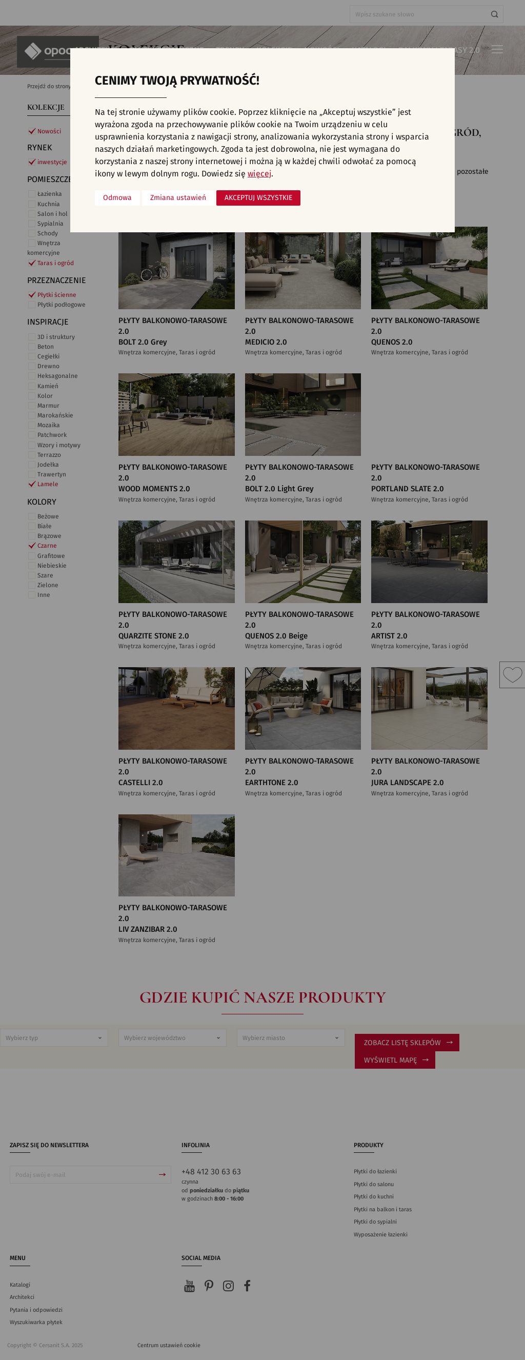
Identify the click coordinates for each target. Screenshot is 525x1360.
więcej (259, 174)
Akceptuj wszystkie (258, 198)
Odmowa (117, 198)
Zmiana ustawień (178, 198)
